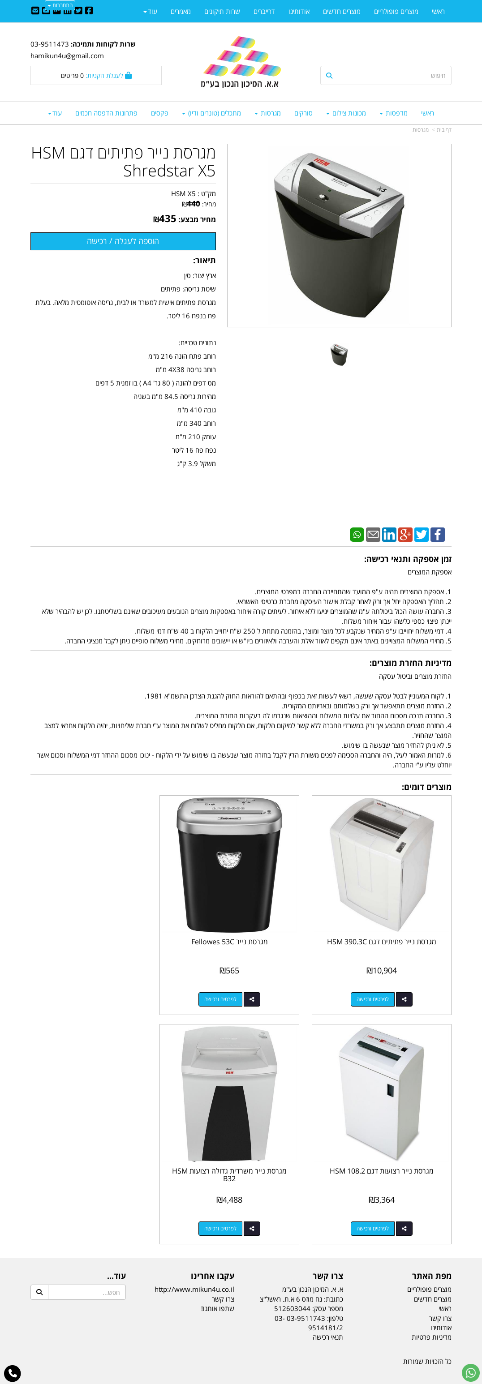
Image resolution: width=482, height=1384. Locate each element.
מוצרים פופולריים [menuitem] (396, 11)
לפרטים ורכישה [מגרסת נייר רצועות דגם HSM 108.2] (87, 990)
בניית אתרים (205, 1378)
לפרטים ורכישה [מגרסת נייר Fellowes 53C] (232, 990)
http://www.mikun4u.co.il (194, 1272)
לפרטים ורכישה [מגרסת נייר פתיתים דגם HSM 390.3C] (377, 990)
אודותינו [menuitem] (299, 11)
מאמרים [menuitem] (181, 11)
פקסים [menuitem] (159, 112)
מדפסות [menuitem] (393, 112)
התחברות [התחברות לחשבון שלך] (60, 5)
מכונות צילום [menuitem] (346, 112)
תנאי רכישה (328, 1320)
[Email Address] (35, 11)
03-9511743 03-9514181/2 (309, 1306)
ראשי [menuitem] (427, 112)
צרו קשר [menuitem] (440, 1301)
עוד (55, 112)
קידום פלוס (228, 1378)
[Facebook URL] (89, 11)
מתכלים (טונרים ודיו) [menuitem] (211, 112)
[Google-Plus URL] (57, 11)
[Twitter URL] (78, 11)
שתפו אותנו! (217, 1291)
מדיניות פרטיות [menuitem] (432, 1320)
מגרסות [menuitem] (267, 112)
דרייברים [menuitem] (264, 11)
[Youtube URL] (46, 11)
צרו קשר (223, 1281)
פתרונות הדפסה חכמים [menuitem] (106, 112)
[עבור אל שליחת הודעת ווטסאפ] (471, 1373)
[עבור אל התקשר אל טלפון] (12, 1373)
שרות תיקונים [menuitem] (222, 11)
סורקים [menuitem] (303, 112)
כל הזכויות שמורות (427, 1344)
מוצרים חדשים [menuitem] (342, 11)
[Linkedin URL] (68, 11)
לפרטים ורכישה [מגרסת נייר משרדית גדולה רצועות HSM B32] (377, 1211)
